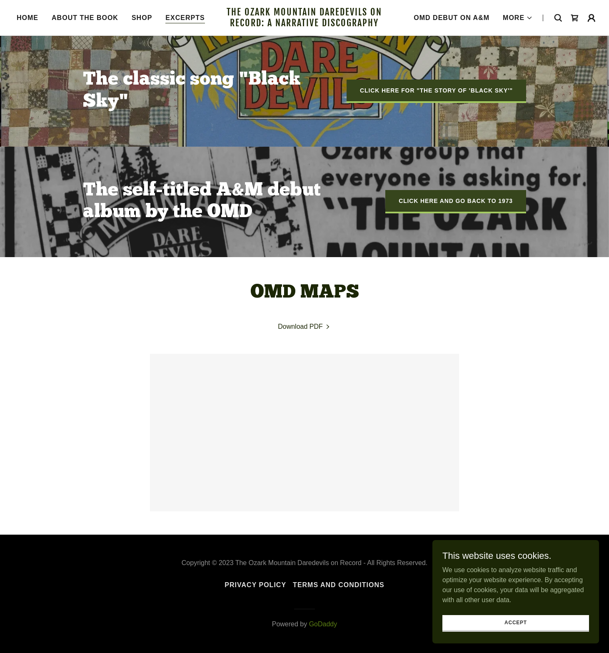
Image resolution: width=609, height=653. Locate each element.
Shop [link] (142, 17)
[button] (518, 18)
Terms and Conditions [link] (338, 584)
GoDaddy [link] (323, 624)
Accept (515, 634)
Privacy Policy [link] (255, 584)
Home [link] (27, 17)
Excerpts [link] (185, 17)
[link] (305, 24)
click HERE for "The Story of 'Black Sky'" (436, 90)
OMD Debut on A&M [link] (451, 17)
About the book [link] (85, 17)
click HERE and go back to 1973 (456, 201)
